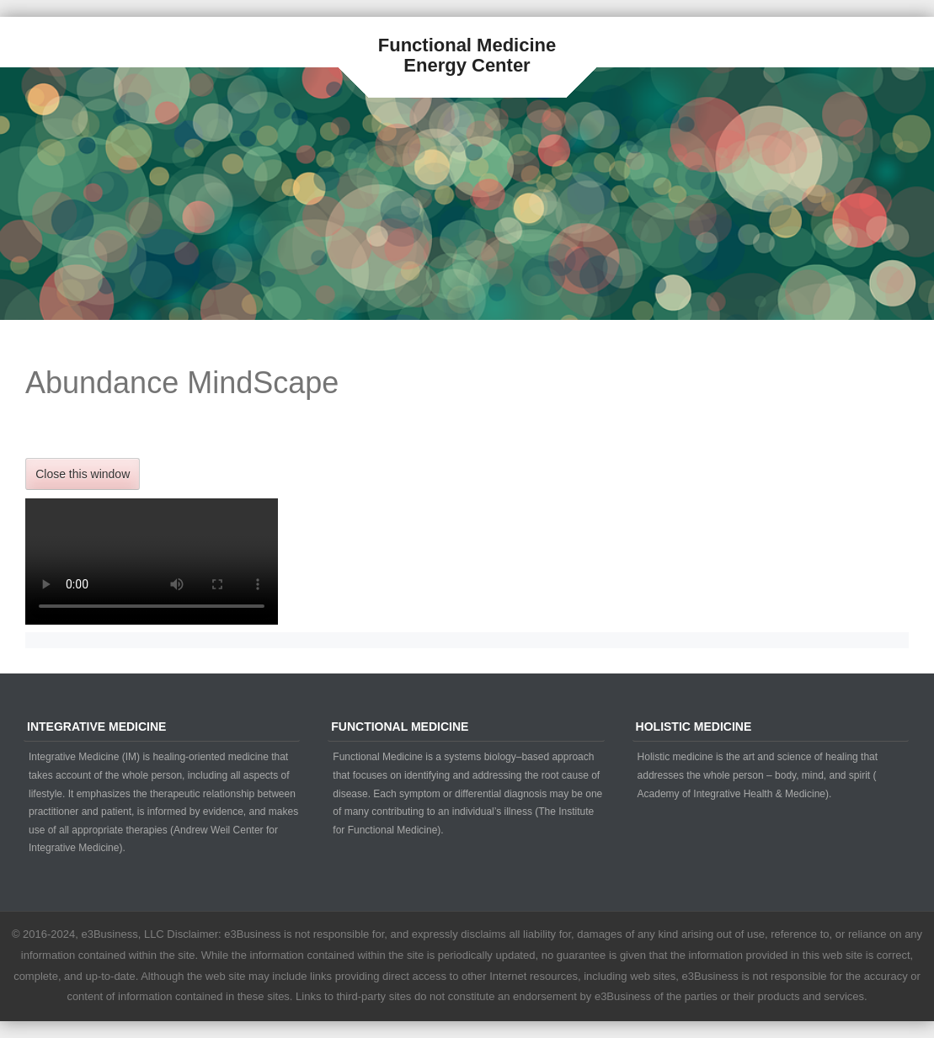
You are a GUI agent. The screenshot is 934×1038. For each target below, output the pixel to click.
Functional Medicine (467, 45)
